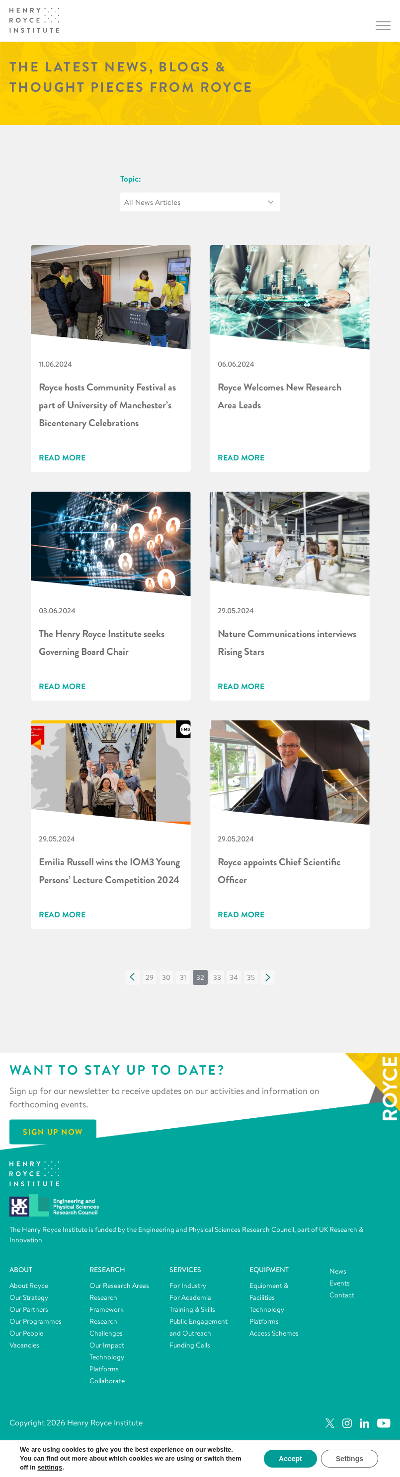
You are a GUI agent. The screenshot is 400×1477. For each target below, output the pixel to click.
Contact (341, 1294)
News (337, 1271)
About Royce (28, 1285)
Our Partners (28, 1309)
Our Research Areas (119, 1285)
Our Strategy (28, 1297)
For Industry (187, 1285)
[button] (132, 977)
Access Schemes (274, 1333)
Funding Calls (189, 1345)
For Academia (190, 1297)
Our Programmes (35, 1321)
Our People (26, 1333)
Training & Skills (192, 1309)
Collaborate (107, 1380)
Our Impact (106, 1345)
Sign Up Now (53, 1131)
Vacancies (24, 1345)
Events (339, 1283)
